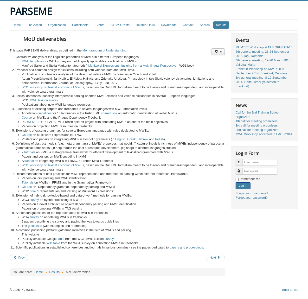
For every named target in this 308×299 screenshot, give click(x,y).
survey (34, 200)
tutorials (29, 152)
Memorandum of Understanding (105, 50)
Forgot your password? (252, 197)
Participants (80, 25)
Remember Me (249, 179)
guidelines (45, 113)
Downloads (168, 25)
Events (99, 25)
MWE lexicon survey (44, 100)
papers (174, 247)
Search (205, 25)
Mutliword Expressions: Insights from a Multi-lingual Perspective (132, 65)
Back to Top (290, 290)
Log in (243, 185)
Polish (159, 139)
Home (17, 25)
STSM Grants (120, 25)
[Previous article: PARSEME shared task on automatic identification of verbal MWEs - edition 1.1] (19, 257)
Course (27, 117)
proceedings (194, 247)
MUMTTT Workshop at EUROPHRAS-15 (264, 47)
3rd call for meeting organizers (257, 125)
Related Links (145, 25)
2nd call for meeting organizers (257, 130)
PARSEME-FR (32, 122)
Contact (188, 25)
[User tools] (218, 51)
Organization (57, 25)
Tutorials (27, 182)
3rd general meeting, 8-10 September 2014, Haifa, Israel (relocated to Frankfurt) (262, 82)
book (33, 191)
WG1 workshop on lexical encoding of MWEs (53, 87)
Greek (131, 139)
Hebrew (142, 139)
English (120, 139)
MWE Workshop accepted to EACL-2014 (264, 134)
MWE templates (33, 61)
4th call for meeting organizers (256, 121)
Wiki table (53, 243)
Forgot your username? (252, 193)
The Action (34, 25)
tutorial (29, 161)
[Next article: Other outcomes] (215, 257)
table (61, 239)
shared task (109, 113)
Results (221, 25)
